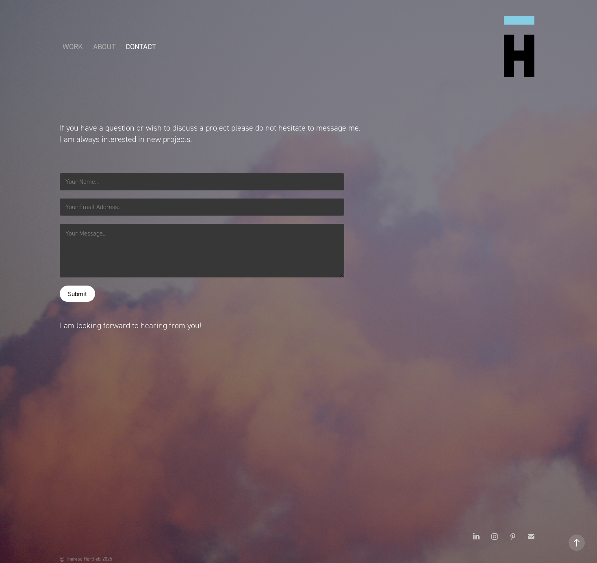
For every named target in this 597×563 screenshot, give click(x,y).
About (104, 46)
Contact (141, 46)
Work (73, 46)
